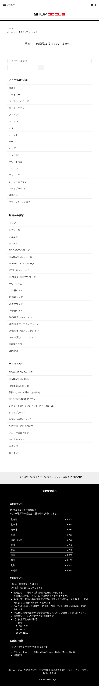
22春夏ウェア (16, 297)
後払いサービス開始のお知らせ (24, 392)
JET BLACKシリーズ (19, 270)
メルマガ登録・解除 (19, 432)
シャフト (13, 134)
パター (12, 128)
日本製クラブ (15, 344)
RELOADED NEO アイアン (22, 399)
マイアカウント (17, 439)
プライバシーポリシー (79, 669)
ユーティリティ (17, 108)
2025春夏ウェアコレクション (24, 324)
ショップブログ (17, 412)
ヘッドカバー (15, 155)
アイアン (13, 114)
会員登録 (13, 446)
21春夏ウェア (22, 32)
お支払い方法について (20, 419)
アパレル (13, 168)
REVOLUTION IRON (19, 379)
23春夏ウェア (16, 290)
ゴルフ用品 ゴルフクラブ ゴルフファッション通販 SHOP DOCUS (49, 477)
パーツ (12, 141)
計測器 (12, 87)
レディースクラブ (18, 181)
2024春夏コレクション (20, 317)
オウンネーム (15, 283)
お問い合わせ (49, 673)
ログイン (13, 452)
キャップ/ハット (17, 188)
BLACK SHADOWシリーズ (22, 277)
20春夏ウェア (16, 310)
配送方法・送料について (21, 425)
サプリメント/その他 (19, 201)
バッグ (12, 148)
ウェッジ (13, 121)
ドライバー (14, 94)
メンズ (34, 32)
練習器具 (13, 195)
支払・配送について (27, 669)
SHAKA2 (13, 350)
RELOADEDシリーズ (19, 250)
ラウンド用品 (15, 161)
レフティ (13, 243)
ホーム (10, 28)
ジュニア (13, 236)
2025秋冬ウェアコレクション (24, 330)
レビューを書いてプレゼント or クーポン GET (32, 405)
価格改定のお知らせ (19, 385)
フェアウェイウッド (19, 101)
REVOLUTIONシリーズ (20, 256)
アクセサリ (14, 175)
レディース (14, 230)
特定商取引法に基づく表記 (52, 669)
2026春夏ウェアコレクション (24, 337)
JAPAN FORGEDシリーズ (21, 263)
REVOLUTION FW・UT (20, 372)
